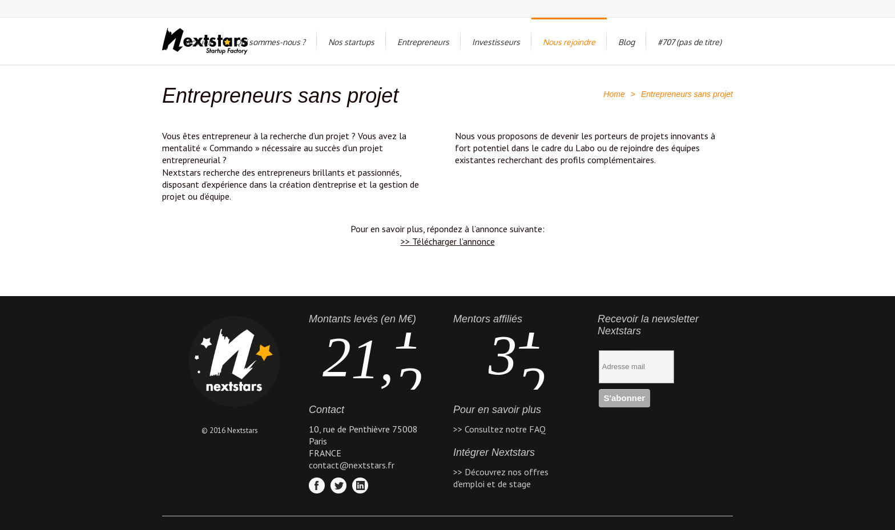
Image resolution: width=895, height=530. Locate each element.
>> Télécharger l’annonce (448, 241)
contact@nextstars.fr (351, 465)
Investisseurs (496, 42)
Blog (626, 42)
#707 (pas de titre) (689, 42)
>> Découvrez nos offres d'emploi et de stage (501, 477)
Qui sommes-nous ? (270, 42)
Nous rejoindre (569, 42)
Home (613, 94)
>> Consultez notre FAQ (499, 429)
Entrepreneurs (423, 42)
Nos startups (351, 42)
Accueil (199, 42)
